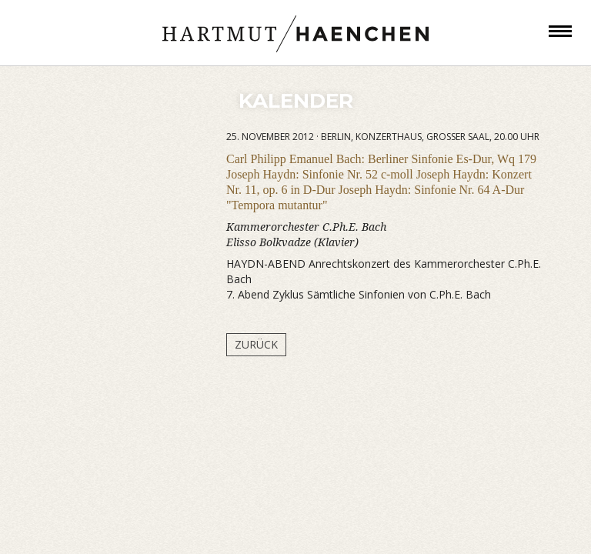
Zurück (256, 344)
